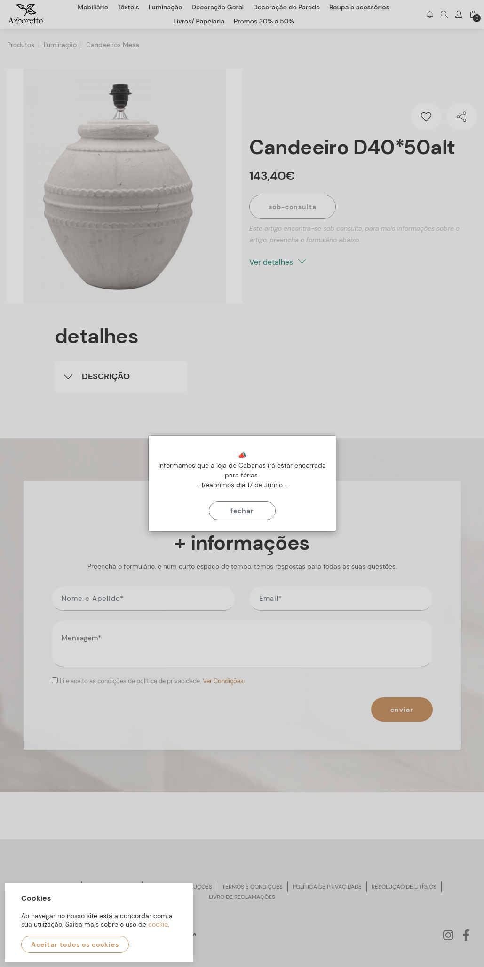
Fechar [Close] (242, 511)
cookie (158, 924)
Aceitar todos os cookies (75, 944)
